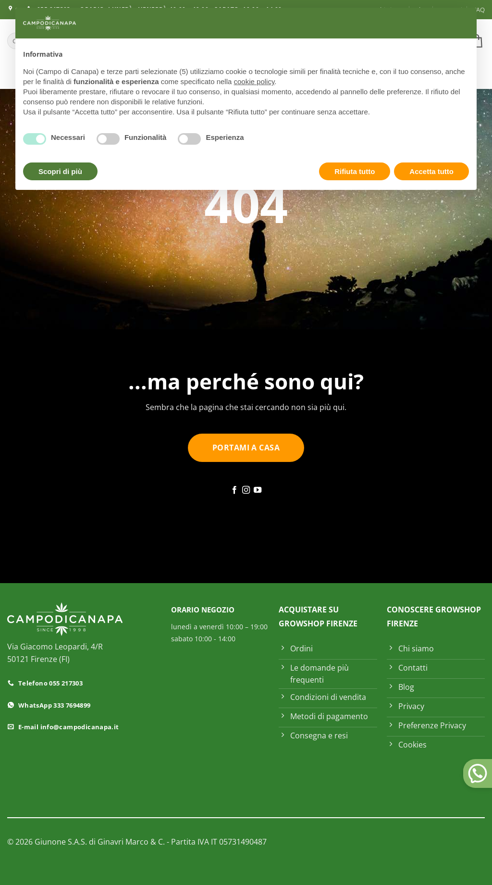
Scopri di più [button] (60, 171)
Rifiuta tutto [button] (354, 171)
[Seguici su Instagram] (246, 490)
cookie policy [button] (254, 81)
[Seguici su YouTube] (257, 490)
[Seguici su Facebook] (234, 490)
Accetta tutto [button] (431, 171)
